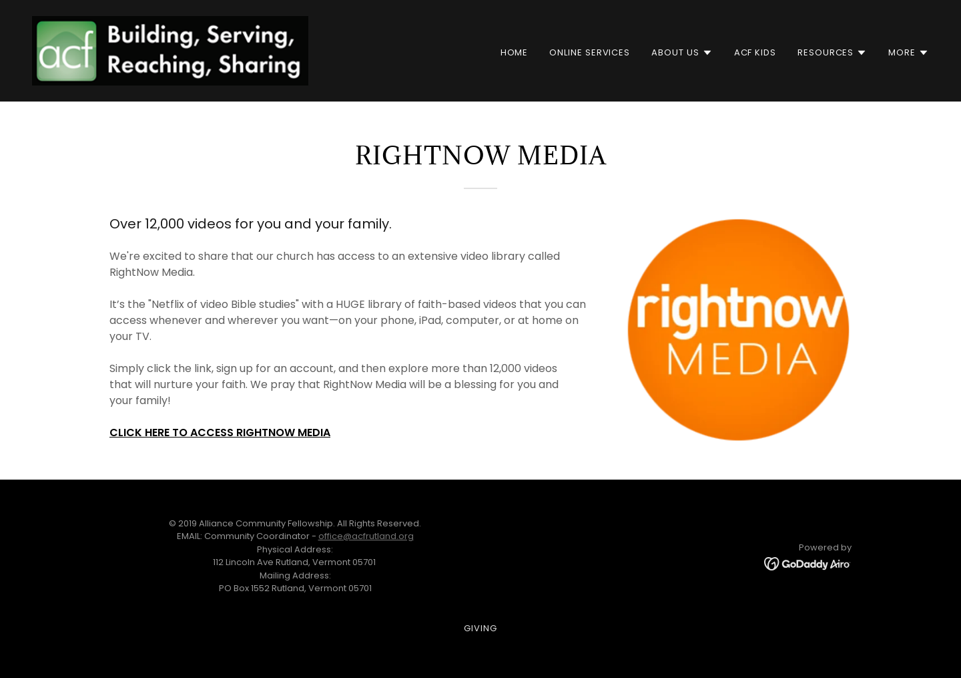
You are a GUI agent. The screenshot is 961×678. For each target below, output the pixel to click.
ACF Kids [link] (755, 52)
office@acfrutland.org (366, 536)
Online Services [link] (589, 52)
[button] (681, 53)
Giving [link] (480, 628)
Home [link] (515, 52)
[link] (170, 50)
